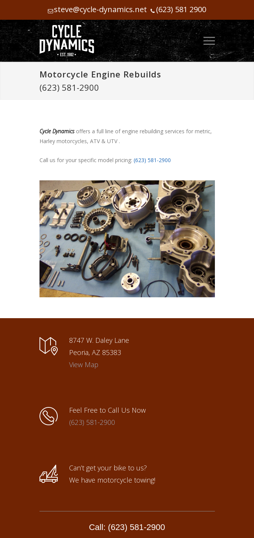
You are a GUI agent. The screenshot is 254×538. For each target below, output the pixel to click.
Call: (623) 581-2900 (127, 527)
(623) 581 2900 (181, 9)
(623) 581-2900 (69, 87)
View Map (83, 364)
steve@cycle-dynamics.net (100, 9)
